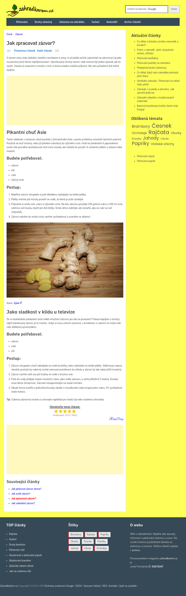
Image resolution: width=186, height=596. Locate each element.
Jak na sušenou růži (20, 571)
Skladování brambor (20, 560)
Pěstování (22, 22)
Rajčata (158, 132)
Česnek (161, 126)
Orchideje (139, 133)
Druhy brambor (17, 544)
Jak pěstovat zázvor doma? (26, 488)
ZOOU (78, 585)
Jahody (151, 138)
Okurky (176, 133)
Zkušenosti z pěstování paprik (25, 555)
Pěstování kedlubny (147, 58)
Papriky (140, 143)
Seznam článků (92, 585)
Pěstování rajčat (146, 156)
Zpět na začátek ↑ (129, 585)
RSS (104, 585)
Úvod (9, 34)
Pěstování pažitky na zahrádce (153, 63)
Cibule (164, 138)
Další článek (44, 50)
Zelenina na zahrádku (71, 22)
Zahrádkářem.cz (9, 585)
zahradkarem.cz (168, 558)
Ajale (16, 303)
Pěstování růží (17, 549)
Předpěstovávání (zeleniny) (152, 67)
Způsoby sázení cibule (21, 565)
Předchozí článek (24, 50)
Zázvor (19, 34)
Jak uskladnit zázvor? (23, 503)
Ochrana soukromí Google (59, 585)
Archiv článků (132, 22)
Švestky (136, 138)
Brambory (141, 126)
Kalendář (111, 22)
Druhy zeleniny (43, 22)
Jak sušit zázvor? (20, 493)
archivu (136, 550)
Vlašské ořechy (162, 144)
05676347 (157, 566)
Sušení (95, 22)
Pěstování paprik (146, 161)
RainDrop (116, 419)
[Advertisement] (65, 100)
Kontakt (113, 585)
